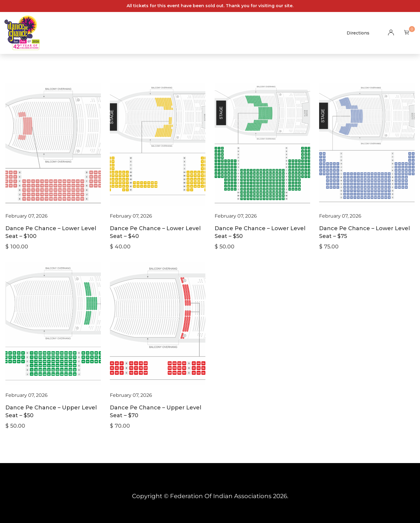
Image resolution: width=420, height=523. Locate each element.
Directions (358, 33)
